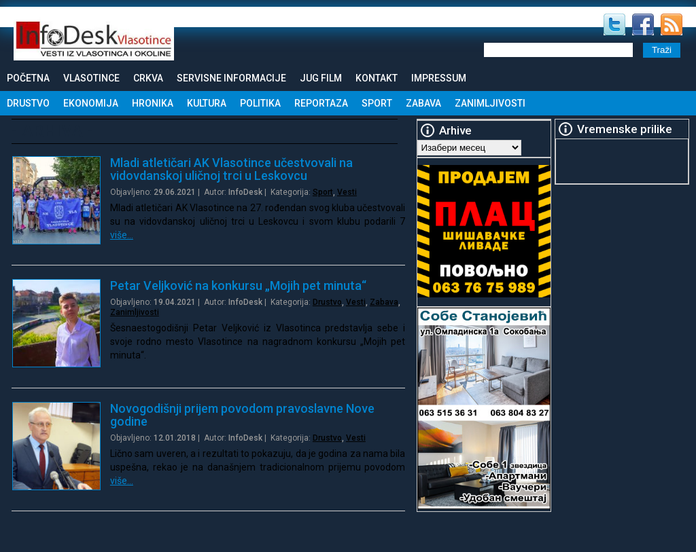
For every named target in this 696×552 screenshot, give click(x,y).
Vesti (347, 192)
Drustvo (28, 103)
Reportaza (321, 103)
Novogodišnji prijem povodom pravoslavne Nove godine (242, 414)
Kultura (206, 103)
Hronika (152, 103)
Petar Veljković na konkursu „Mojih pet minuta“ (238, 285)
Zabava (423, 103)
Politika (260, 103)
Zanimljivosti (490, 103)
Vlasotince (91, 78)
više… (121, 234)
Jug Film (321, 78)
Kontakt (376, 78)
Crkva (148, 78)
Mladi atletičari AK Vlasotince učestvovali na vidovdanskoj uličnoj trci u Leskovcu (231, 169)
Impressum (438, 78)
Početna (28, 78)
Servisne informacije (231, 78)
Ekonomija (90, 103)
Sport (377, 103)
